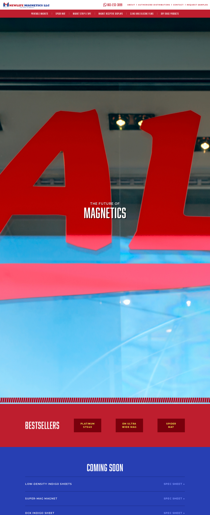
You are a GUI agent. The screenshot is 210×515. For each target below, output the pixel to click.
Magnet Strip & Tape (82, 13)
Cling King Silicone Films (141, 13)
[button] (39, 14)
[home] (26, 4)
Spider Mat (60, 13)
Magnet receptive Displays (111, 13)
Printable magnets (39, 13)
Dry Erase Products (170, 13)
